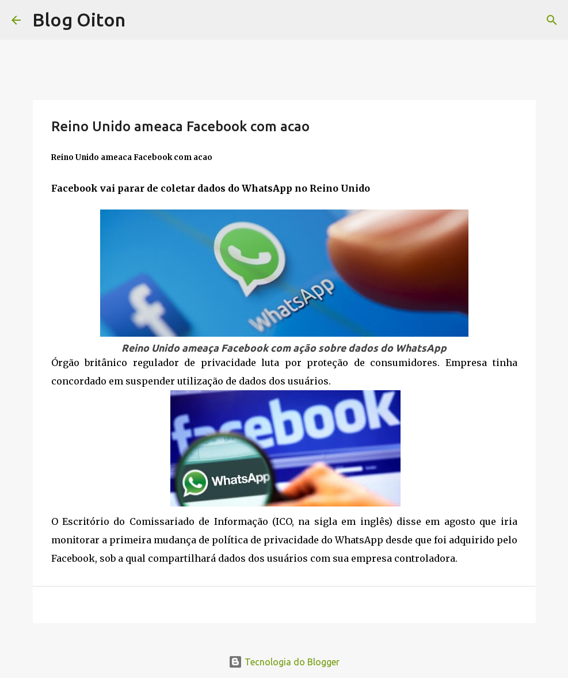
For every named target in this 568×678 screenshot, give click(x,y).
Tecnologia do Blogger (284, 662)
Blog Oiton (78, 19)
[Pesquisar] (552, 20)
